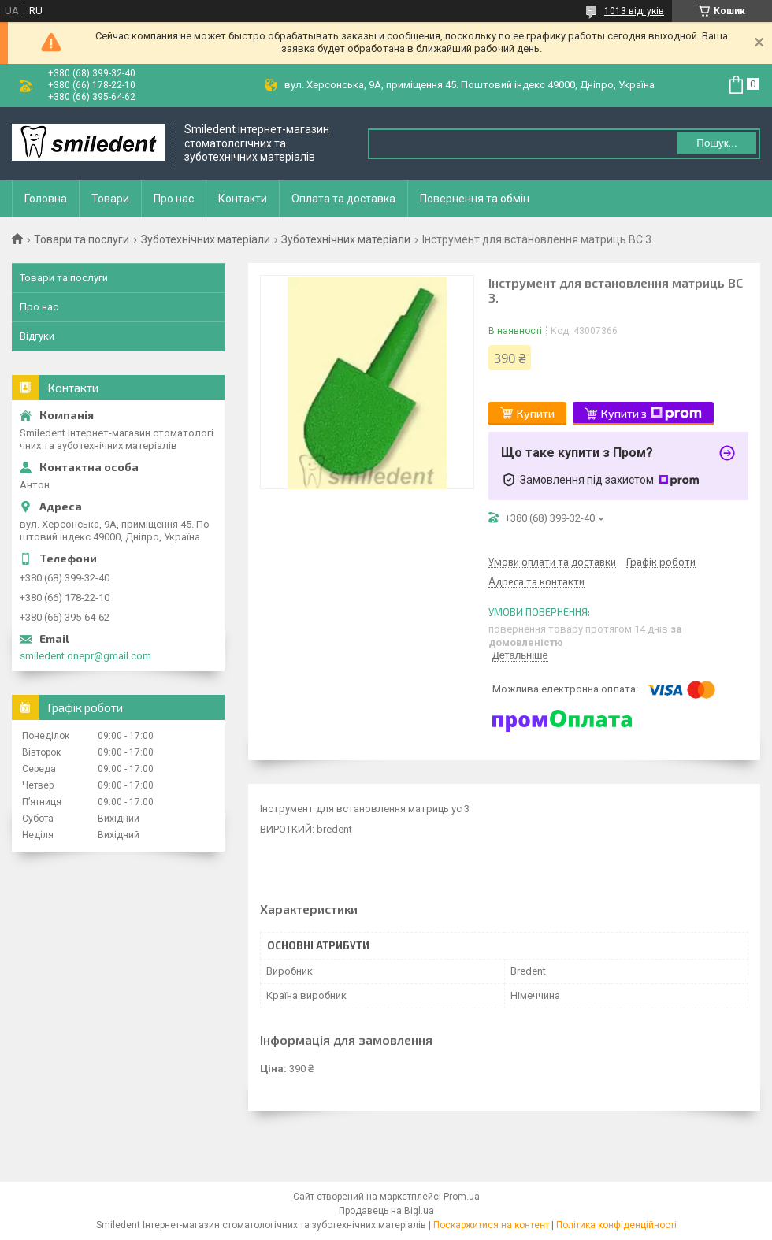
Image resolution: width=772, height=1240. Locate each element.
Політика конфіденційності (616, 1225)
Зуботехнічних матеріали (205, 239)
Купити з (651, 414)
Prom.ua (462, 1196)
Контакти (242, 198)
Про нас (174, 198)
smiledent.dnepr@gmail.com (85, 656)
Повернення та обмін (474, 198)
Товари (110, 198)
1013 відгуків (634, 11)
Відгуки (37, 336)
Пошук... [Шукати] (716, 143)
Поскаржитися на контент (491, 1225)
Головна (45, 198)
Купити (536, 413)
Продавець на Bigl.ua (386, 1210)
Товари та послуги (81, 239)
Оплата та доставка (343, 198)
